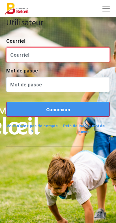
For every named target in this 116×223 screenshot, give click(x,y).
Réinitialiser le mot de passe (84, 129)
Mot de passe (22, 71)
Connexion (58, 109)
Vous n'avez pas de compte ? (32, 129)
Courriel (15, 41)
